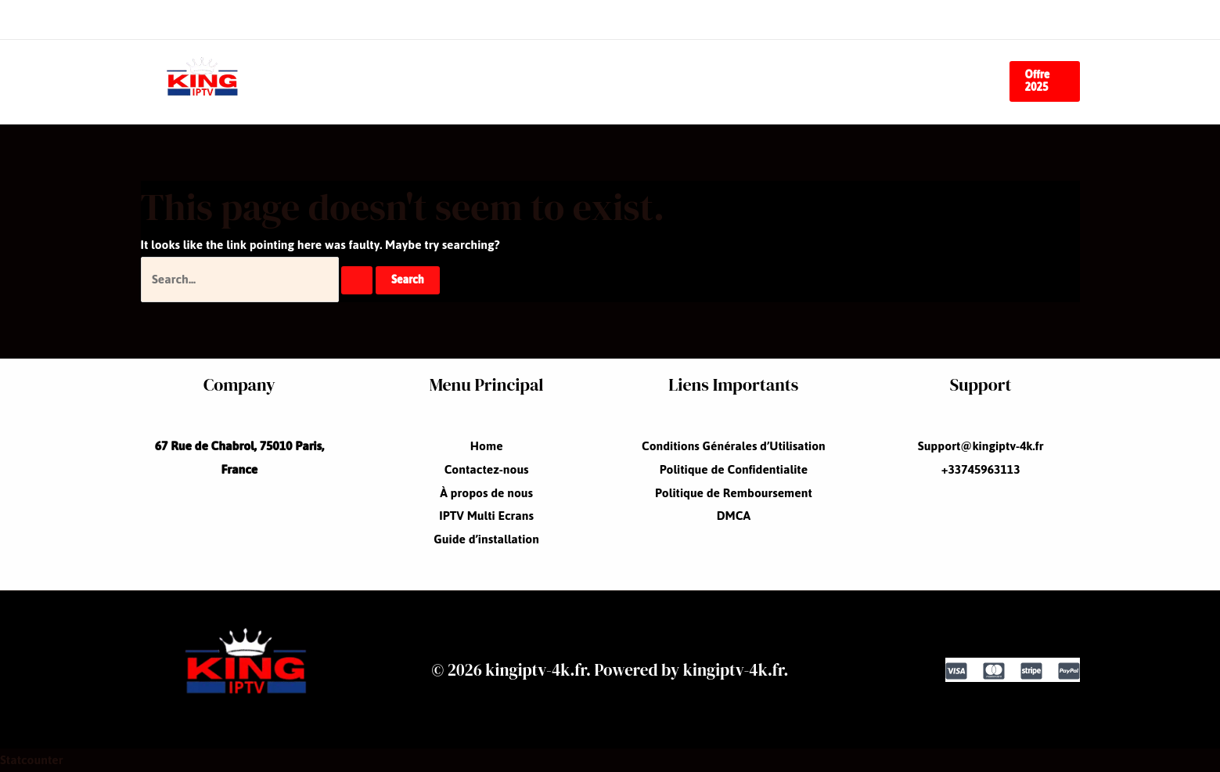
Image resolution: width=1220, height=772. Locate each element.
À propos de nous (596, 81)
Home (350, 81)
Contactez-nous (456, 81)
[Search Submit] (356, 280)
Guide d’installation (898, 81)
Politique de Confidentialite (734, 469)
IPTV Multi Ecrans (744, 81)
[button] (1044, 81)
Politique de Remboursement (733, 493)
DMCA (733, 515)
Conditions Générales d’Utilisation (734, 446)
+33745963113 (980, 469)
